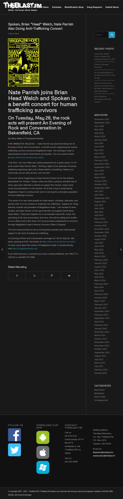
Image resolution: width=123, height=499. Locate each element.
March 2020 (99, 256)
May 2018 (98, 287)
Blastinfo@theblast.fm (103, 452)
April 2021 (99, 215)
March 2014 (99, 335)
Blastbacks (99, 393)
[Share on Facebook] (17, 276)
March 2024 (99, 157)
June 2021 (99, 208)
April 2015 (99, 321)
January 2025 (100, 140)
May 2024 (98, 150)
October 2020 (100, 236)
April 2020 (99, 253)
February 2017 (101, 304)
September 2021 (102, 198)
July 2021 (98, 205)
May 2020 (98, 249)
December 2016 (101, 311)
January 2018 (100, 297)
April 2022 (99, 195)
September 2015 (102, 318)
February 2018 (101, 294)
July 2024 (98, 143)
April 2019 (99, 277)
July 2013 (98, 359)
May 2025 (98, 129)
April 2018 (99, 291)
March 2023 (99, 177)
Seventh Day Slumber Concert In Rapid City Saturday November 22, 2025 (104, 56)
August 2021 (100, 201)
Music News (14, 34)
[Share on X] (34, 276)
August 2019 (100, 267)
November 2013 (101, 345)
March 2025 (99, 136)
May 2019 (98, 273)
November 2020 (101, 232)
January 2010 (100, 373)
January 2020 (100, 263)
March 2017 (99, 301)
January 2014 (100, 339)
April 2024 (99, 153)
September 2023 (102, 167)
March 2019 (99, 280)
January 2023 (100, 181)
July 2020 (98, 243)
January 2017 (100, 308)
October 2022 (100, 184)
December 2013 (101, 342)
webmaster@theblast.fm (104, 456)
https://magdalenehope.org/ (24, 248)
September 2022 (102, 188)
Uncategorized (101, 400)
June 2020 (99, 246)
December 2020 (101, 229)
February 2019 (101, 284)
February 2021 (101, 222)
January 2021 (100, 225)
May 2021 (98, 212)
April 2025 (99, 133)
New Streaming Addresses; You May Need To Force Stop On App (104, 75)
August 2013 (100, 356)
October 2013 (100, 349)
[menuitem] (26, 7)
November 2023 (101, 164)
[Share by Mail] (69, 276)
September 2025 (102, 122)
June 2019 (99, 270)
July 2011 (98, 366)
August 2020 (100, 239)
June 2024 (99, 146)
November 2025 (101, 119)
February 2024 (101, 160)
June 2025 (99, 126)
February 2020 (101, 260)
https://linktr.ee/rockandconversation (26, 157)
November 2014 (101, 332)
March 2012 (99, 363)
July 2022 (98, 191)
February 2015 (101, 325)
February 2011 (101, 369)
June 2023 (99, 170)
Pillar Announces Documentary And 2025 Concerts (102, 99)
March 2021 (99, 219)
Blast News (99, 390)
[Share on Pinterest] (52, 276)
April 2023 (99, 174)
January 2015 (100, 328)
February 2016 (101, 315)
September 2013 (102, 352)
